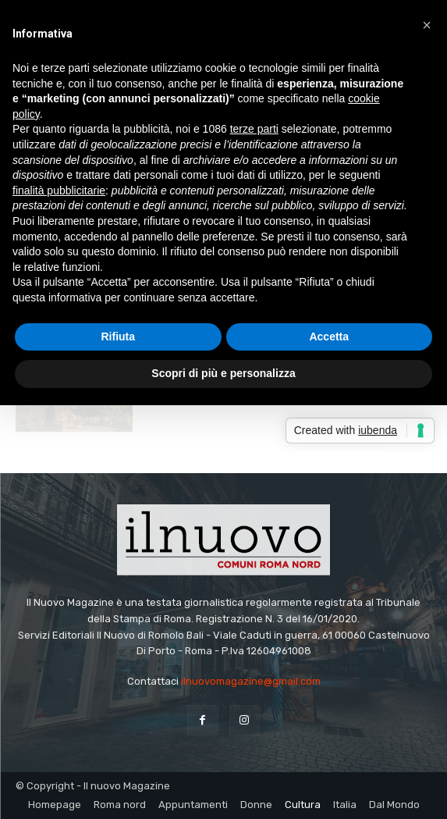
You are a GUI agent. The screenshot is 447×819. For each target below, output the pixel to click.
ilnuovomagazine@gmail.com (251, 681)
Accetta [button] (329, 336)
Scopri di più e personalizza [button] (223, 373)
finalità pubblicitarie (58, 190)
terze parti (254, 129)
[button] (426, 24)
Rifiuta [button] (118, 336)
